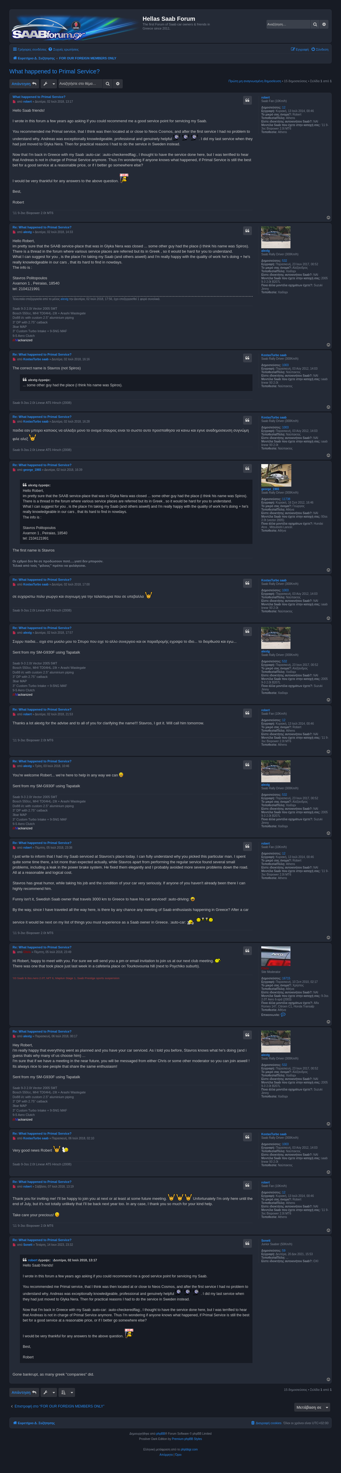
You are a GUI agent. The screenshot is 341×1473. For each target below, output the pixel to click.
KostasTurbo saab (274, 355)
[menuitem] (63, 49)
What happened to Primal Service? (54, 71)
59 (283, 1250)
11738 (286, 499)
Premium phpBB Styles (187, 1439)
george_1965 (270, 489)
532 (284, 260)
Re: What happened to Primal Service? (42, 227)
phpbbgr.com (189, 1449)
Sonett (265, 1240)
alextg (265, 250)
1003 (285, 365)
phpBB (160, 1433)
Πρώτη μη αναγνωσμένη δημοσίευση (255, 81)
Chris (265, 968)
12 (283, 107)
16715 (286, 978)
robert (265, 97)
